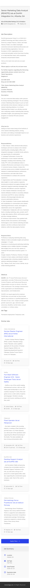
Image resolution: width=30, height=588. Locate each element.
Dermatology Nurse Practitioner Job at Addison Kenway (14, 502)
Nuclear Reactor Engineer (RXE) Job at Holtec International (13, 333)
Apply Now (15, 541)
